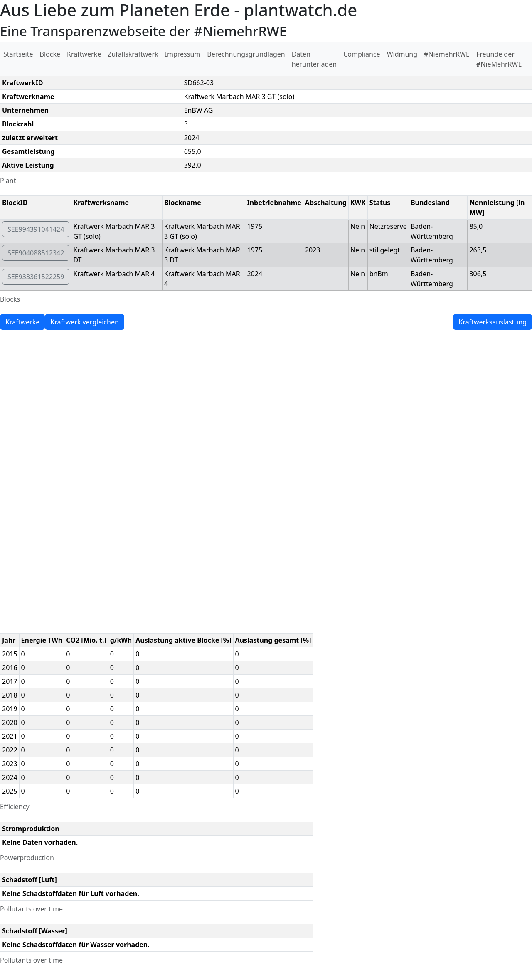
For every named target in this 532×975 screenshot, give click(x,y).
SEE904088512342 (35, 252)
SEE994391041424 (35, 229)
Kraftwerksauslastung (492, 322)
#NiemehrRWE (447, 54)
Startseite (18, 54)
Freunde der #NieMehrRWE (499, 59)
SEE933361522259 (35, 276)
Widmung (402, 54)
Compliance (361, 54)
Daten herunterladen (314, 59)
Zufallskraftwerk (133, 54)
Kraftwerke (84, 54)
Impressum (183, 54)
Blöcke (50, 54)
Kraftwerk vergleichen (84, 322)
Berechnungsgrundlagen (246, 54)
